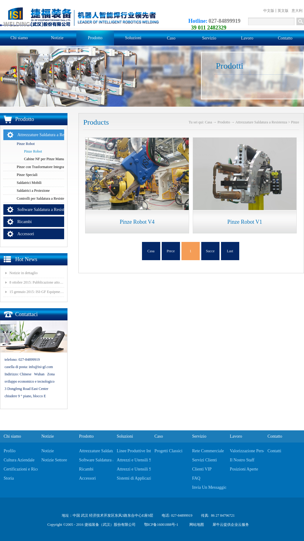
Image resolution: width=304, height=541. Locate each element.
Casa (150, 251)
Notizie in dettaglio (23, 273)
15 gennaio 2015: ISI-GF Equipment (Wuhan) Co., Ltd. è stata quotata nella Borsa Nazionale (36, 292)
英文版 (283, 11)
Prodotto (224, 122)
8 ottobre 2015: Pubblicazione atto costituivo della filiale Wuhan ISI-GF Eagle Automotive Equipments (36, 282)
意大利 (297, 11)
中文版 (268, 11)
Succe (210, 251)
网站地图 (196, 524)
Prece (171, 251)
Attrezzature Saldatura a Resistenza (261, 122)
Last (230, 251)
